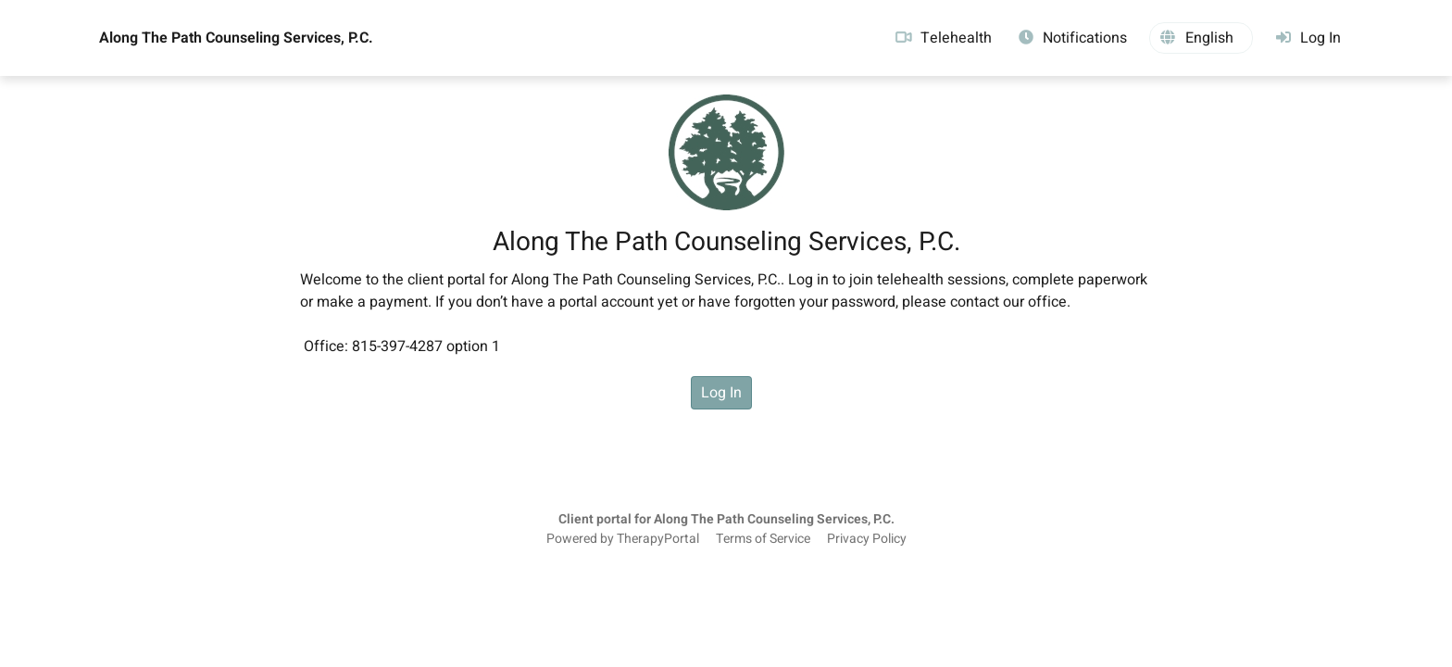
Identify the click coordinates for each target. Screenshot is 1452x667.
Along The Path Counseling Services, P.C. (236, 38)
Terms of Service (763, 539)
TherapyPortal (658, 539)
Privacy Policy (867, 539)
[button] (1201, 38)
